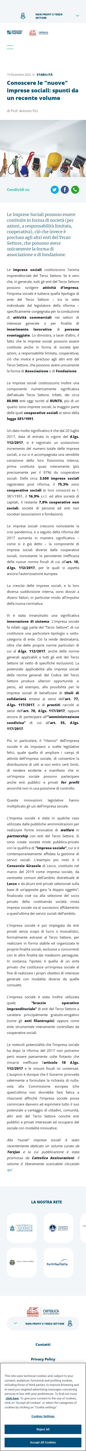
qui (10, 1169)
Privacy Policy (43, 1359)
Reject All (43, 1429)
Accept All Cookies (43, 1442)
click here (12, 1398)
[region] (43, 1407)
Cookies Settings (43, 1416)
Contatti (43, 1344)
